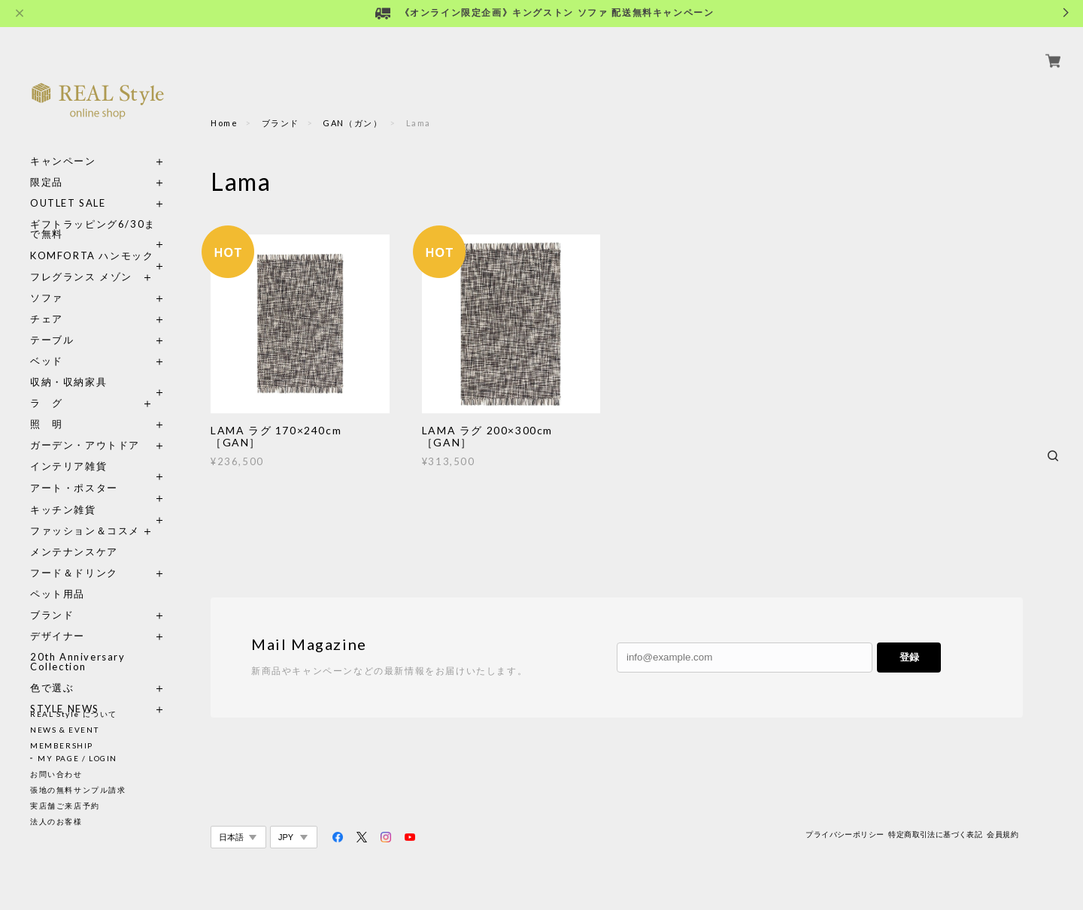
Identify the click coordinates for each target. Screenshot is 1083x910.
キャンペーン (63, 144)
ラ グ (46, 386)
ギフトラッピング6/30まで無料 (93, 212)
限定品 (46, 165)
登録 (909, 657)
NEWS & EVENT (64, 729)
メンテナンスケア (74, 535)
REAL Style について (73, 713)
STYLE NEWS (64, 692)
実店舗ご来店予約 (65, 805)
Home (224, 123)
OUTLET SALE (68, 186)
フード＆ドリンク (74, 556)
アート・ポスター (97, 471)
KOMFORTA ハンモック (91, 238)
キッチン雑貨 (97, 492)
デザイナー (57, 619)
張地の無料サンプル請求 (78, 789)
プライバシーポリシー (844, 834)
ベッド (46, 344)
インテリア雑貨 (97, 449)
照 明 (46, 407)
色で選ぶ (52, 671)
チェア (52, 302)
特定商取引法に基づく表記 (935, 834)
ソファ (74, 281)
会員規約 (1002, 834)
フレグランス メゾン (81, 260)
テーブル (52, 323)
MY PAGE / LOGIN (77, 758)
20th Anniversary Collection (78, 645)
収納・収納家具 (97, 365)
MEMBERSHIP (61, 745)
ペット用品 (57, 577)
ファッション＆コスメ (85, 513)
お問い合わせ (56, 773)
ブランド (52, 598)
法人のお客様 (56, 821)
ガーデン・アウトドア (85, 428)
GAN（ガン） (352, 123)
